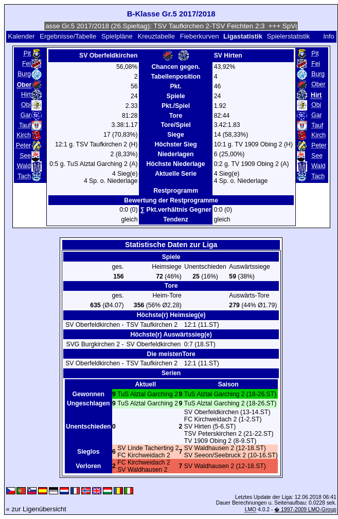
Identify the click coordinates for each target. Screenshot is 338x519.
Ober (318, 84)
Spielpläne (117, 36)
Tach (24, 176)
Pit (27, 53)
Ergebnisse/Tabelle (68, 36)
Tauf (25, 125)
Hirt (26, 94)
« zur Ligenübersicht (36, 509)
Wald (24, 166)
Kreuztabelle (156, 36)
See (25, 155)
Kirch (23, 135)
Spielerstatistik (288, 36)
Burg (24, 74)
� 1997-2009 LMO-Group (305, 509)
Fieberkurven (199, 36)
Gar (26, 115)
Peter (23, 145)
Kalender (21, 36)
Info (328, 36)
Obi (26, 104)
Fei (26, 63)
